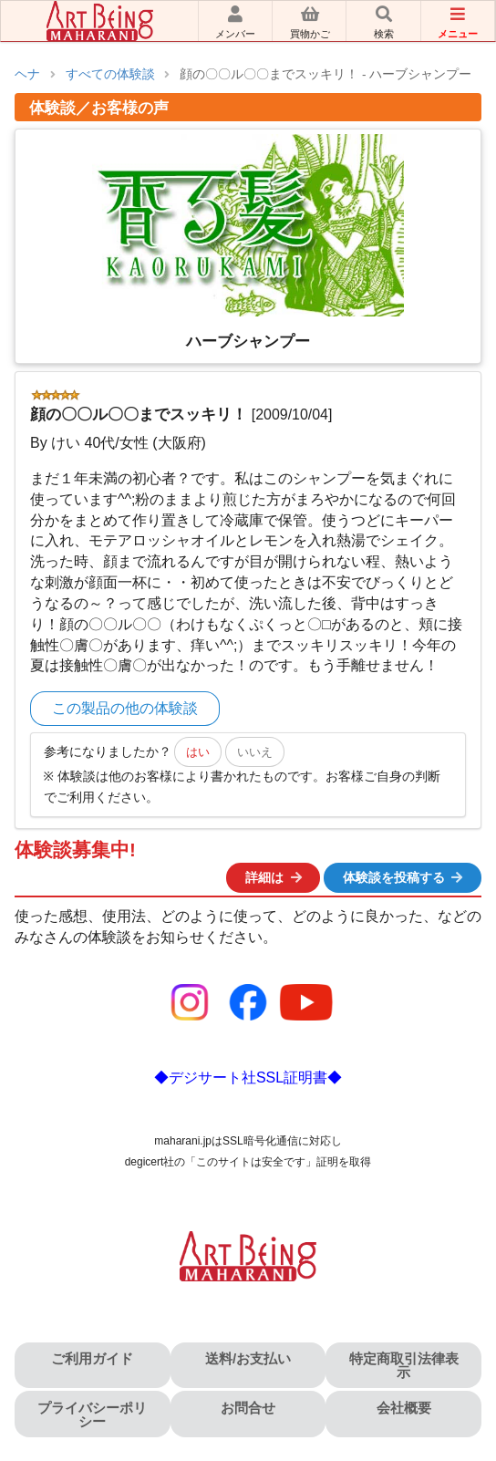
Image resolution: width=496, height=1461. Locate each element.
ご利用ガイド (92, 1358)
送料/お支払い (248, 1358)
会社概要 (404, 1407)
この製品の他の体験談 (125, 708)
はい (198, 752)
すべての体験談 (110, 74)
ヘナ (27, 74)
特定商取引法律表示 (404, 1365)
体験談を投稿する (404, 877)
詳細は (274, 877)
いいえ (255, 752)
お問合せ (248, 1407)
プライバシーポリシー (92, 1414)
